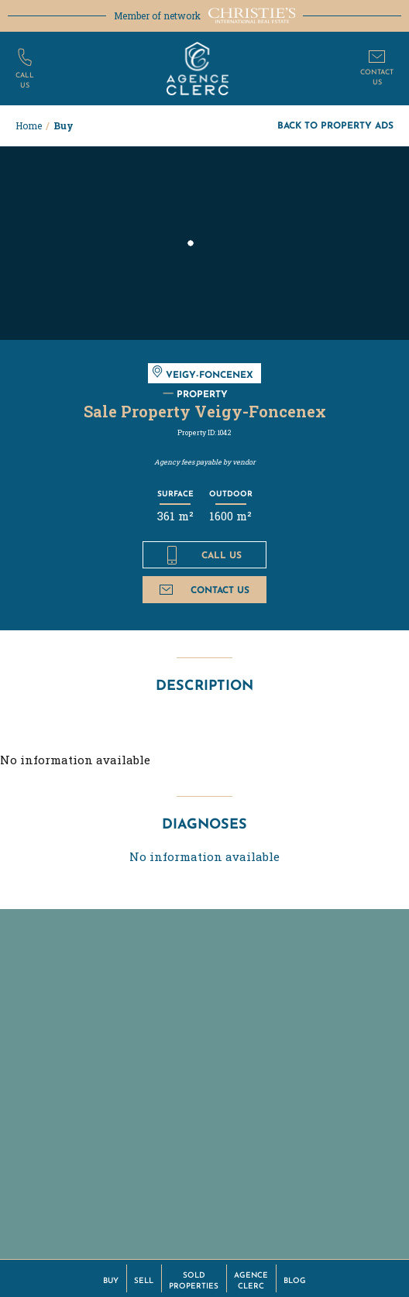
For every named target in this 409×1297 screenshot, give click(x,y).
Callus (24, 79)
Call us (204, 555)
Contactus (377, 76)
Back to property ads (335, 125)
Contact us (204, 590)
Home (28, 125)
